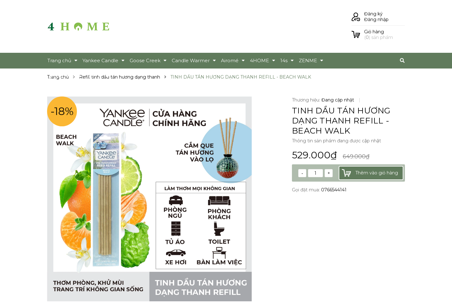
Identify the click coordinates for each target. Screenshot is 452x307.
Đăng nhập (376, 19)
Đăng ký (373, 14)
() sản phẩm (384, 34)
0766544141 (334, 190)
